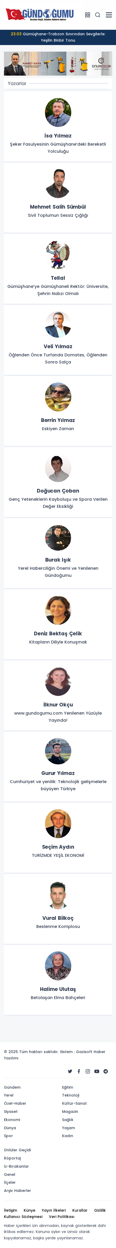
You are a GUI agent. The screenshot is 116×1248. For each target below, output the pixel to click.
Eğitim (67, 1087)
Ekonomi (12, 1119)
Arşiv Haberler (17, 1190)
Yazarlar (17, 83)
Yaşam (68, 1128)
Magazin (70, 1111)
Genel (9, 1174)
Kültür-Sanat (74, 1103)
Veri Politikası (61, 1216)
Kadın (67, 1135)
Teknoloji (70, 1095)
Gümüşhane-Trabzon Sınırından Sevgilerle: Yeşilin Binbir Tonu (58, 37)
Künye (29, 1210)
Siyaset (11, 1111)
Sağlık (67, 1119)
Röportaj (12, 1158)
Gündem (12, 1087)
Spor (8, 1135)
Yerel (8, 1095)
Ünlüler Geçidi (17, 1150)
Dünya (10, 1128)
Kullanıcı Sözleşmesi (23, 1216)
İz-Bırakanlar (16, 1166)
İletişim (10, 1210)
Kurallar (80, 1210)
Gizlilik (100, 1210)
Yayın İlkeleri (54, 1210)
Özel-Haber (15, 1103)
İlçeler (10, 1182)
